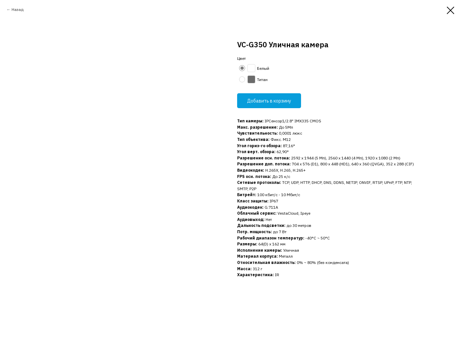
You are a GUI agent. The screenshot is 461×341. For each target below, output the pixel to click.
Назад (18, 9)
